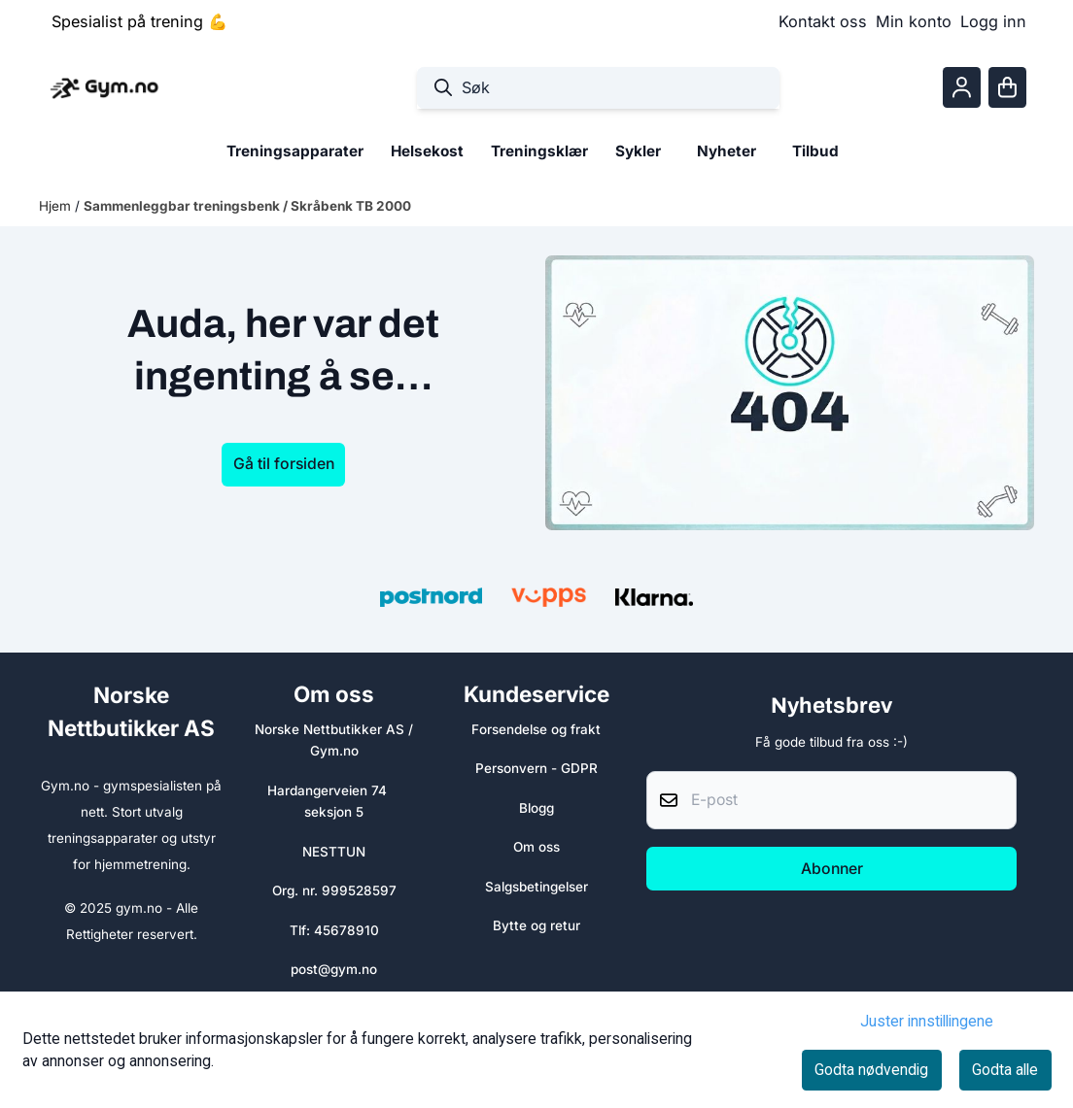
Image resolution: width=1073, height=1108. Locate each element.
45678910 (346, 930)
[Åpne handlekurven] (1007, 87)
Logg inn (993, 21)
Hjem (57, 206)
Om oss (536, 847)
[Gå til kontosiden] (962, 87)
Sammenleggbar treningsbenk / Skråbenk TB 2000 (247, 206)
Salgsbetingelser (536, 886)
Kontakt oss (823, 21)
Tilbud (815, 151)
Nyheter (726, 151)
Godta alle (1005, 1069)
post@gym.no (334, 969)
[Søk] (598, 88)
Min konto (914, 21)
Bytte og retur (536, 925)
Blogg (536, 808)
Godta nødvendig (871, 1069)
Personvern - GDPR (536, 768)
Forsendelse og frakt (536, 729)
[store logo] (104, 88)
